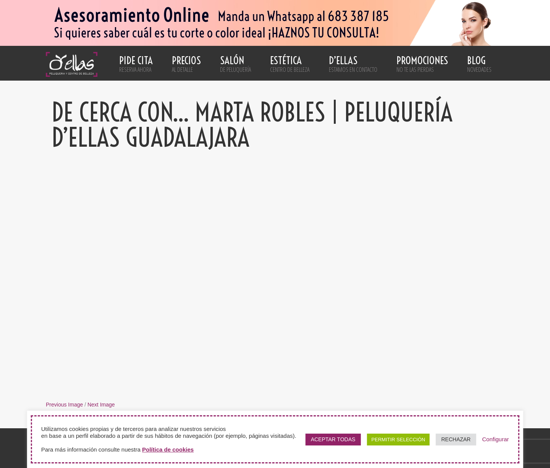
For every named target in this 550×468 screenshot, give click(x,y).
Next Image (101, 405)
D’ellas (353, 64)
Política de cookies (168, 449)
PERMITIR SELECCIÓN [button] (398, 439)
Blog (479, 64)
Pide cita (136, 64)
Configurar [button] (495, 439)
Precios (186, 64)
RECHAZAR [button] (456, 439)
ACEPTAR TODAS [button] (333, 439)
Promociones (422, 64)
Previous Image (64, 405)
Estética (289, 64)
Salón (235, 64)
